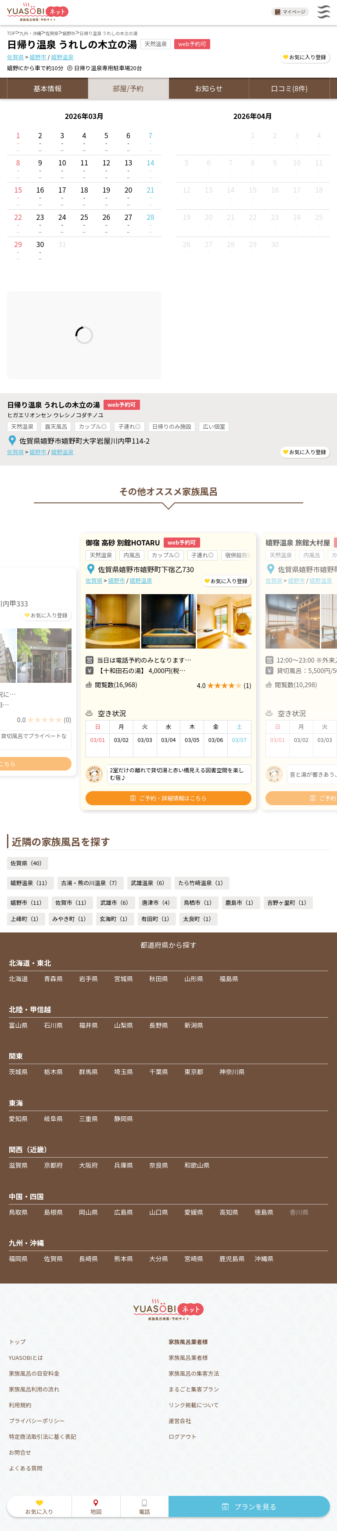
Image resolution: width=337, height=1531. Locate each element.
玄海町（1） (115, 918)
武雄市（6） (115, 902)
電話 (144, 1511)
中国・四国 (26, 1196)
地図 (96, 1511)
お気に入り (39, 1511)
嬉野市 (37, 57)
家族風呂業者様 (188, 1357)
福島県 (228, 978)
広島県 (123, 1211)
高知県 (228, 1211)
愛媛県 (193, 1211)
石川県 (53, 1024)
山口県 (158, 1211)
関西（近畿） (30, 1149)
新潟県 (193, 1024)
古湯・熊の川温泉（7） (90, 882)
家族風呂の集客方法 (193, 1373)
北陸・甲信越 (30, 1009)
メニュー (324, 11)
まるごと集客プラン (193, 1389)
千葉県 (158, 1071)
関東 (16, 1056)
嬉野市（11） (28, 902)
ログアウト (182, 1436)
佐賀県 (15, 57)
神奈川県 (232, 1071)
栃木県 (53, 1071)
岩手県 (88, 978)
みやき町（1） (70, 918)
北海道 (18, 978)
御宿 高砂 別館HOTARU (123, 542)
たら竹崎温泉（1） (202, 882)
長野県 (158, 1024)
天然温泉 (22, 426)
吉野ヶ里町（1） (288, 902)
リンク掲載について (193, 1405)
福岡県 (18, 1258)
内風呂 (131, 555)
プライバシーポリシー (37, 1420)
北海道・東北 (30, 962)
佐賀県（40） (28, 863)
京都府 (53, 1164)
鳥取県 (18, 1211)
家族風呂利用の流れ (34, 1389)
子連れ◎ (129, 426)
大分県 (158, 1258)
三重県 (88, 1118)
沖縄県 (264, 1258)
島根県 (53, 1211)
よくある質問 (26, 1468)
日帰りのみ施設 (172, 426)
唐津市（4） (157, 902)
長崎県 (88, 1258)
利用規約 (20, 1405)
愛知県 (18, 1118)
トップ (17, 1341)
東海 (16, 1102)
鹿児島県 (232, 1258)
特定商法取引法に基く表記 (42, 1436)
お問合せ (20, 1452)
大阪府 (88, 1164)
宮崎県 (193, 1258)
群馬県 (88, 1071)
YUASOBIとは (26, 1357)
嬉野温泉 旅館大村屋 (297, 542)
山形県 (193, 978)
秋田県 (158, 978)
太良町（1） (198, 918)
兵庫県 (123, 1164)
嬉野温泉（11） (30, 882)
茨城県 (18, 1071)
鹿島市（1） (241, 902)
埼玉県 (123, 1071)
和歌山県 (197, 1164)
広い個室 (214, 426)
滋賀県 (18, 1164)
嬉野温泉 (62, 57)
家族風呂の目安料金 (34, 1373)
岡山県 (88, 1211)
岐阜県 (53, 1118)
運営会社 (179, 1420)
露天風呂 (56, 426)
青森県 (53, 978)
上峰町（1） (26, 918)
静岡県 (123, 1118)
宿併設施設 (239, 555)
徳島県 (264, 1211)
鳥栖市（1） (199, 902)
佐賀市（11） (72, 902)
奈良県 (158, 1164)
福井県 (88, 1024)
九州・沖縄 (26, 1242)
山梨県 (123, 1024)
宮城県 (123, 978)
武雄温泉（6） (149, 882)
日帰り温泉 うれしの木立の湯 (53, 404)
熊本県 (123, 1258)
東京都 (193, 1071)
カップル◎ (93, 426)
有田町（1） (156, 918)
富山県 (18, 1024)
